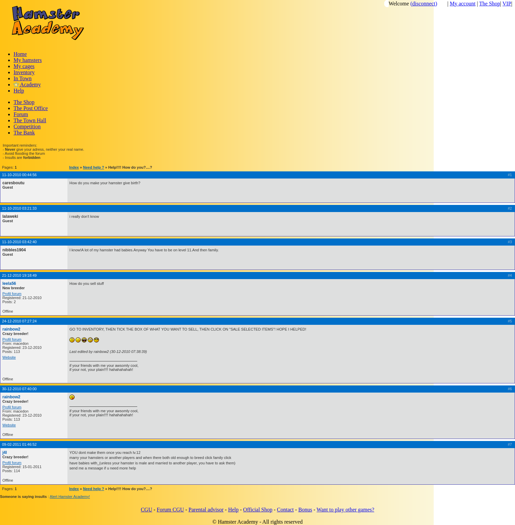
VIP (506, 3)
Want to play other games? (345, 509)
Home (20, 54)
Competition (27, 126)
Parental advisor (206, 509)
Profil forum (11, 294)
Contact (285, 509)
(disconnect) (423, 3)
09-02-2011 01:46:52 (19, 444)
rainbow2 (11, 329)
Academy (27, 84)
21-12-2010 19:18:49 (19, 275)
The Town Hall (30, 120)
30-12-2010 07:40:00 (19, 389)
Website (9, 357)
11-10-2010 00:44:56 (19, 175)
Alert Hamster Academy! (70, 497)
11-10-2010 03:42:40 (19, 242)
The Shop (489, 3)
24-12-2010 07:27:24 (19, 321)
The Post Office (31, 108)
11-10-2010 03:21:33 (19, 208)
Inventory (24, 72)
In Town (23, 78)
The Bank (24, 132)
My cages (24, 66)
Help (19, 90)
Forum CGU (170, 509)
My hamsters (28, 60)
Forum (21, 114)
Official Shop (257, 509)
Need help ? (93, 167)
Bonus (305, 509)
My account (462, 3)
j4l (4, 452)
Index (74, 167)
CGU (146, 509)
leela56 (9, 283)
